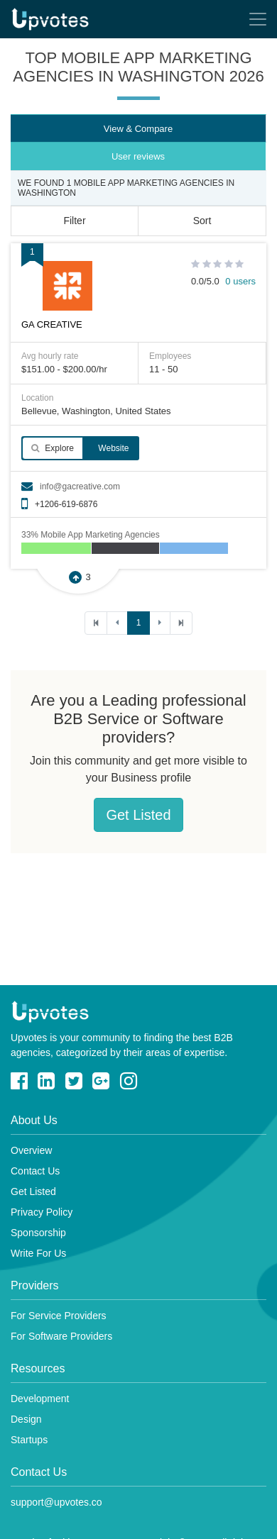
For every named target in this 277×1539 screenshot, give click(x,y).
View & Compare (138, 128)
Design (26, 1419)
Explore (52, 448)
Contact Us (35, 1171)
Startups (29, 1439)
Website (112, 448)
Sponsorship (38, 1232)
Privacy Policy (41, 1212)
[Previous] (117, 623)
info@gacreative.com (80, 486)
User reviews (138, 156)
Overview (31, 1150)
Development (40, 1398)
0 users (240, 281)
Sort (202, 220)
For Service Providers (59, 1315)
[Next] (159, 623)
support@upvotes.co (56, 1502)
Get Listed (138, 815)
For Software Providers (61, 1336)
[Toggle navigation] (258, 19)
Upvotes (50, 19)
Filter (74, 220)
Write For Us (38, 1253)
